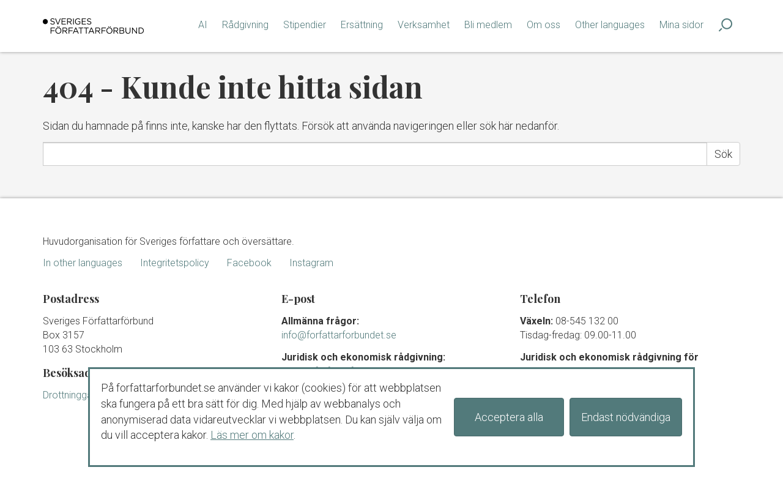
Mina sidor (681, 25)
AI (202, 25)
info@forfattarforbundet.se (338, 335)
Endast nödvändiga (625, 417)
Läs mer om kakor (252, 434)
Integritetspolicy (174, 263)
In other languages (82, 263)
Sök (723, 153)
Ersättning (362, 25)
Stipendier (304, 25)
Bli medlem (488, 25)
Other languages (610, 25)
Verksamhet (424, 25)
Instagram (311, 263)
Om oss (543, 25)
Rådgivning (245, 25)
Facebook (249, 263)
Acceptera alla (509, 417)
